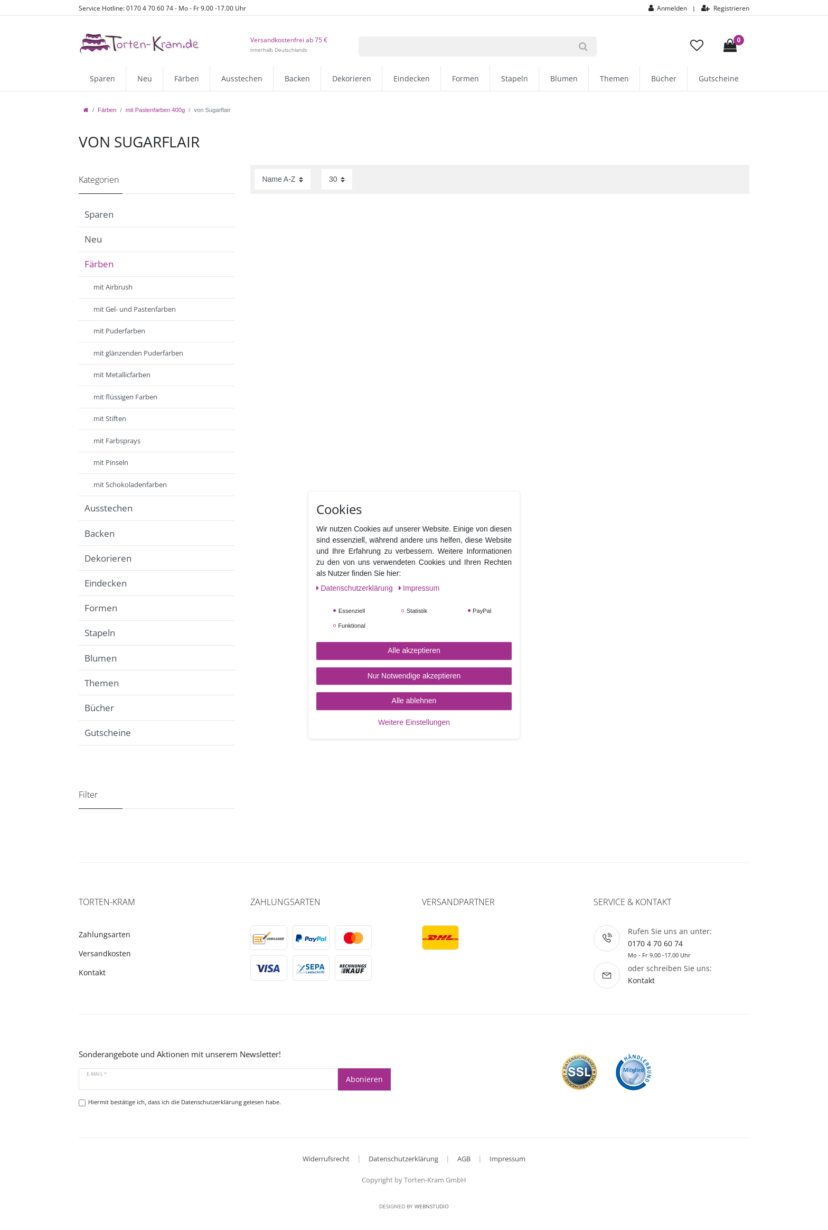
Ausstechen (241, 78)
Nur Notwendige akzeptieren (414, 676)
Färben (186, 78)
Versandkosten (105, 953)
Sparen (102, 78)
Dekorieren (351, 78)
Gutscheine (719, 78)
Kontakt (92, 972)
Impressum (507, 1158)
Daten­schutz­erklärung (355, 588)
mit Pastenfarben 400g (155, 110)
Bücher (663, 78)
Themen (614, 78)
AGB (464, 1158)
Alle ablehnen (414, 700)
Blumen (564, 78)
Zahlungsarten (104, 934)
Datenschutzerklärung (403, 1158)
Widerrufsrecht (326, 1158)
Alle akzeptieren (414, 650)
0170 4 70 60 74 (655, 943)
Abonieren (364, 1079)
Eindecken (411, 78)
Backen (297, 78)
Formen (465, 78)
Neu (144, 78)
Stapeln (514, 78)
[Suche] (583, 46)
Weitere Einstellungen (414, 722)
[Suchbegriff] (464, 46)
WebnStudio (432, 1206)
